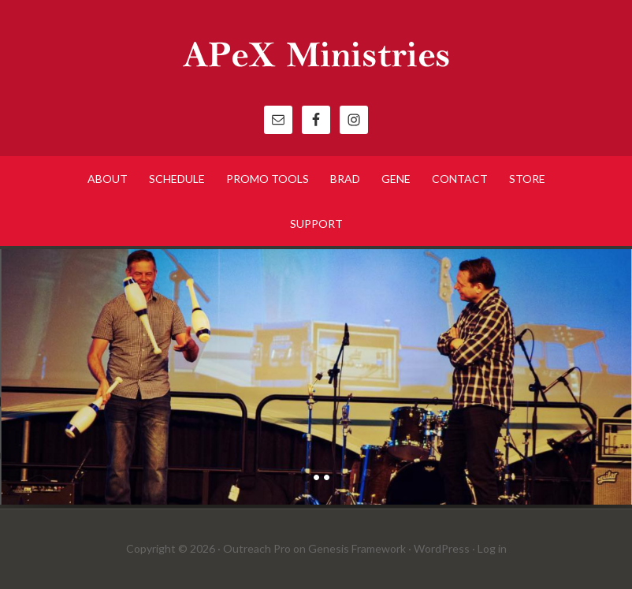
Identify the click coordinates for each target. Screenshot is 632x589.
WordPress (442, 548)
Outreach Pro (257, 548)
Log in (492, 548)
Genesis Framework (357, 548)
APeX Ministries (316, 55)
